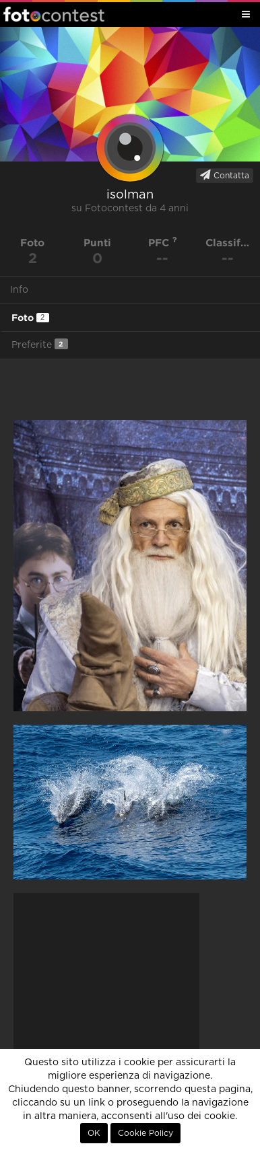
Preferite (39, 344)
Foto (30, 317)
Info (19, 290)
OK (94, 1133)
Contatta (224, 175)
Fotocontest (53, 14)
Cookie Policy (145, 1133)
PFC (162, 242)
